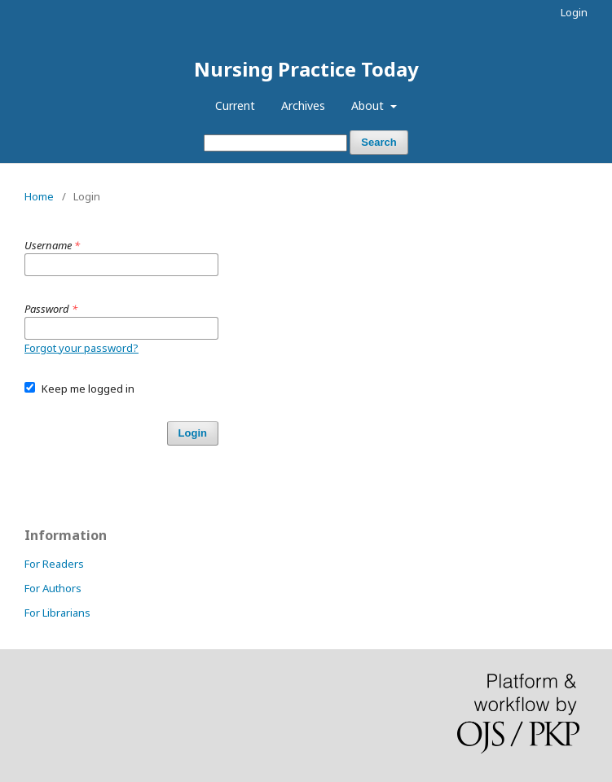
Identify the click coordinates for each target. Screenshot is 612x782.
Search (378, 142)
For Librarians (57, 612)
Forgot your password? (81, 347)
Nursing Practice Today (306, 68)
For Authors (52, 588)
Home (39, 196)
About (369, 105)
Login (574, 12)
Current (235, 105)
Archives (303, 105)
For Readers (54, 563)
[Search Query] (275, 143)
